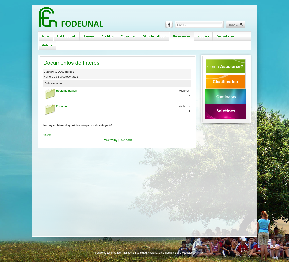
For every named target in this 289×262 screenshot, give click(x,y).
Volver (47, 135)
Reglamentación (66, 90)
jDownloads (125, 140)
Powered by (110, 140)
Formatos (62, 106)
